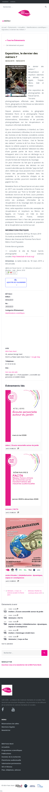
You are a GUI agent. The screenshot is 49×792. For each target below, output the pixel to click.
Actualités (21, 27)
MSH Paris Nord (10, 351)
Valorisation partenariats (11, 763)
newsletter (5, 2)
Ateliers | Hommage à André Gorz (21, 633)
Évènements (12, 27)
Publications (6, 754)
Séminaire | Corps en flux (18, 639)
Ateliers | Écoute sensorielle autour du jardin (21, 445)
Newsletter (6, 730)
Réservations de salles (10, 724)
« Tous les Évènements (15, 40)
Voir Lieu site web (11, 372)
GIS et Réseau (7, 767)
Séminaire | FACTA (11, 509)
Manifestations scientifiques (36, 27)
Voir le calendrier (7, 644)
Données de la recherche (11, 757)
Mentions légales (8, 727)
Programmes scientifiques (12, 750)
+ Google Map (35, 357)
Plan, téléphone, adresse (11, 770)
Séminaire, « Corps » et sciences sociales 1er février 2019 (15, 593)
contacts (12, 2)
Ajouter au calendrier (16, 282)
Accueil (4, 27)
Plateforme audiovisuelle (11, 760)
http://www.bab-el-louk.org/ (23, 256)
